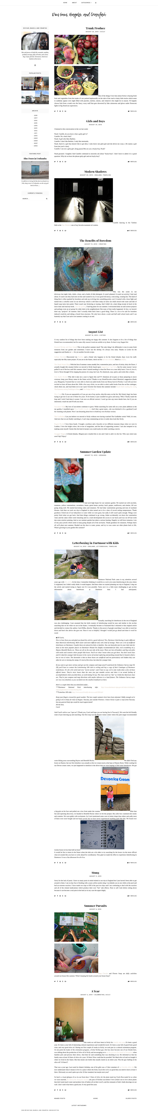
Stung (95, 872)
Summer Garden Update (95, 451)
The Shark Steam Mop (62, 364)
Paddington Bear (73, 389)
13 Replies (133, 230)
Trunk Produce (95, 28)
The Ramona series (60, 389)
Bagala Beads (59, 424)
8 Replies (133, 981)
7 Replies (133, 111)
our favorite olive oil (126, 1067)
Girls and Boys (95, 121)
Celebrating (99, 994)
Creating (102, 244)
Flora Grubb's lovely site (83, 409)
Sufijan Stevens (59, 357)
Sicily (102, 31)
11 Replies (133, 442)
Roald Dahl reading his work (126, 387)
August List (95, 331)
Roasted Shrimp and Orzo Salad (65, 347)
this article (68, 582)
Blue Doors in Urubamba (35, 158)
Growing (102, 455)
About (74, 2)
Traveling (107, 175)
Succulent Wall (59, 407)
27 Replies (133, 862)
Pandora (80, 357)
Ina (72, 352)
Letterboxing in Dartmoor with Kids (95, 543)
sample (123, 359)
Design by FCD (54, 1110)
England (98, 175)
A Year (95, 991)
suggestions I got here (109, 367)
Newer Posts (59, 1098)
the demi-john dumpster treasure (78, 1079)
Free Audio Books (60, 377)
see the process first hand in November (119, 1052)
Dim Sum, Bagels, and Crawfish (37, 1110)
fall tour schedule (108, 359)
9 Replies (133, 161)
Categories (85, 2)
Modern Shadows (95, 171)
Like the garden (80, 306)
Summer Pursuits (95, 905)
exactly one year (119, 1042)
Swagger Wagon (60, 434)
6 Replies (133, 322)
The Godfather (59, 416)
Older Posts (131, 1098)
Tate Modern (66, 225)
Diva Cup (57, 394)
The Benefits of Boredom (95, 240)
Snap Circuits (103, 973)
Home (65, 2)
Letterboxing (102, 546)
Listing (103, 335)
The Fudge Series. (89, 389)
